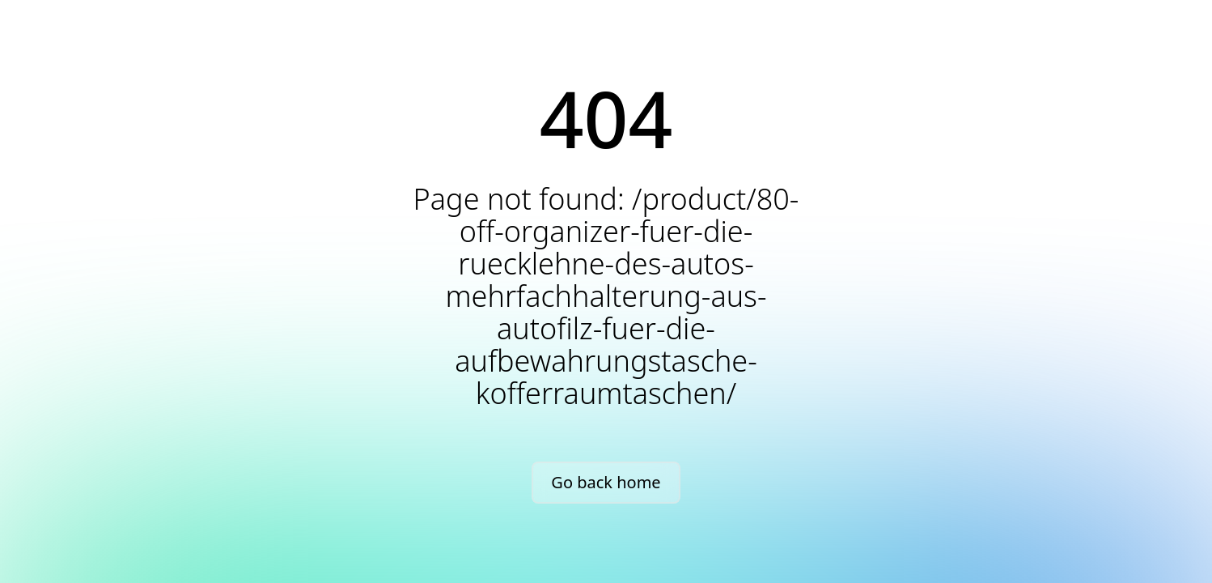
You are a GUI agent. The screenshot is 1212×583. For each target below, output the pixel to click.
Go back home (605, 482)
